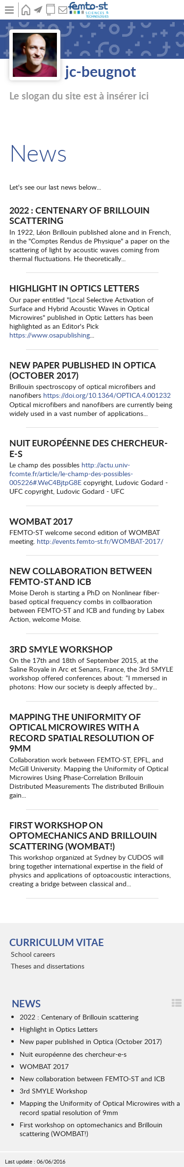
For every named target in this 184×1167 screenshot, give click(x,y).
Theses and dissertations (47, 966)
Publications (50, 10)
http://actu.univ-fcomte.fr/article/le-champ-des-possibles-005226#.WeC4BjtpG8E (71, 473)
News (38, 10)
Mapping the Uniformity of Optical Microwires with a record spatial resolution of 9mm (81, 732)
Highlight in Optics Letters (74, 288)
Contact (62, 10)
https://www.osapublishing (49, 335)
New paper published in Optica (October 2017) (82, 370)
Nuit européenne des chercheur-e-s (88, 448)
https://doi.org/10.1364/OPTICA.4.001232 (107, 395)
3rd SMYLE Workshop (60, 649)
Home (26, 10)
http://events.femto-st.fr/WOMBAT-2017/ (100, 541)
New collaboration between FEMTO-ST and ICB (80, 575)
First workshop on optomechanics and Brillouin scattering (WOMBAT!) (83, 835)
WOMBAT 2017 (41, 521)
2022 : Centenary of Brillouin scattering (79, 215)
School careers (33, 954)
